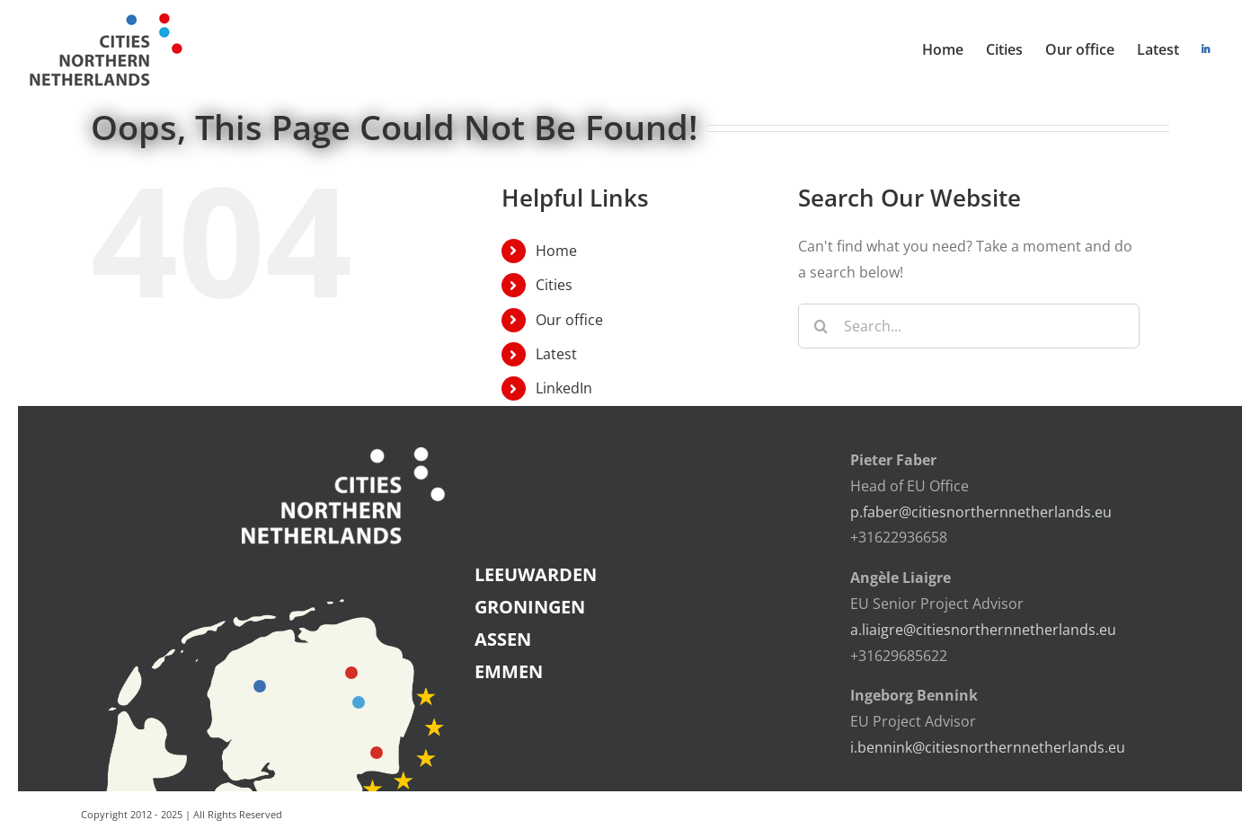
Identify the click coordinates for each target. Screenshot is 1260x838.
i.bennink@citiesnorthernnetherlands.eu (987, 747)
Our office (569, 320)
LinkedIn (564, 388)
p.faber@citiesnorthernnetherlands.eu (981, 512)
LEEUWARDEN (536, 574)
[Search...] (969, 326)
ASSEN (503, 639)
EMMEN (509, 671)
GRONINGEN (530, 607)
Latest (556, 354)
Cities (554, 285)
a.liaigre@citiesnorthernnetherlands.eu (983, 630)
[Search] (820, 326)
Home (556, 250)
